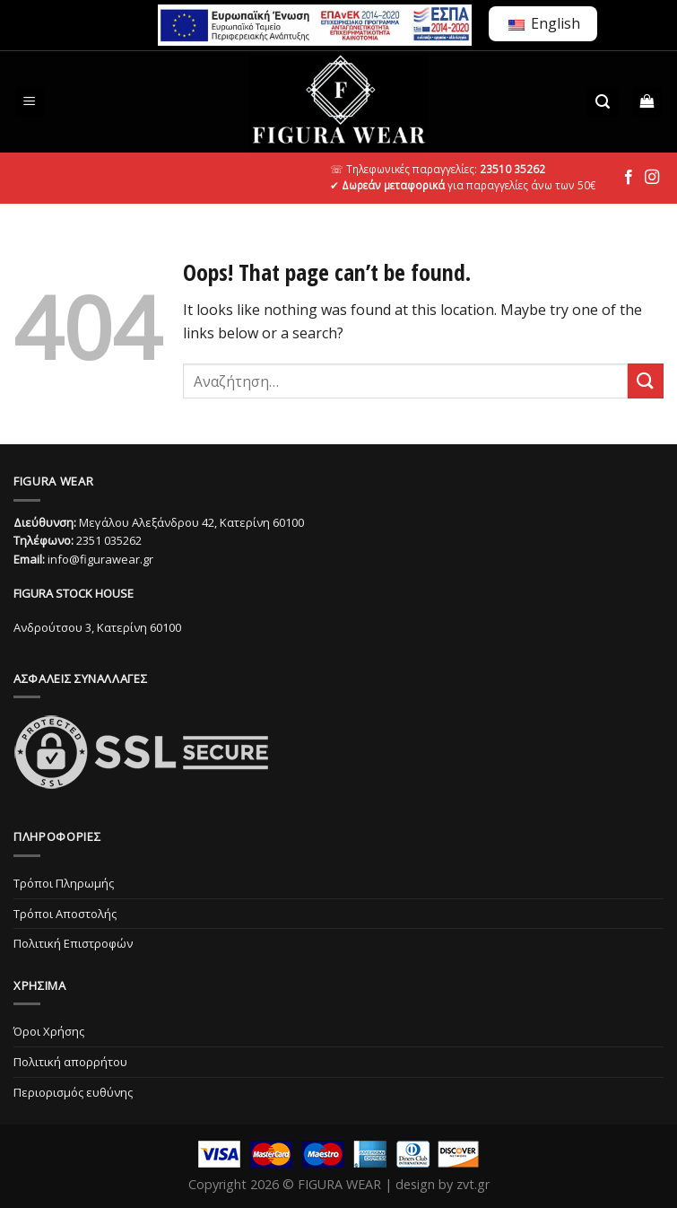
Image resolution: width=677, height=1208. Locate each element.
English (544, 23)
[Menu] (30, 102)
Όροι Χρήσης (48, 1031)
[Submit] (646, 380)
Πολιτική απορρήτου (70, 1062)
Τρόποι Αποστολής (65, 914)
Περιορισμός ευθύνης (73, 1092)
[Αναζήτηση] (602, 102)
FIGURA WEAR (339, 1184)
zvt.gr (473, 1184)
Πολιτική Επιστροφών (73, 943)
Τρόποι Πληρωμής (63, 883)
